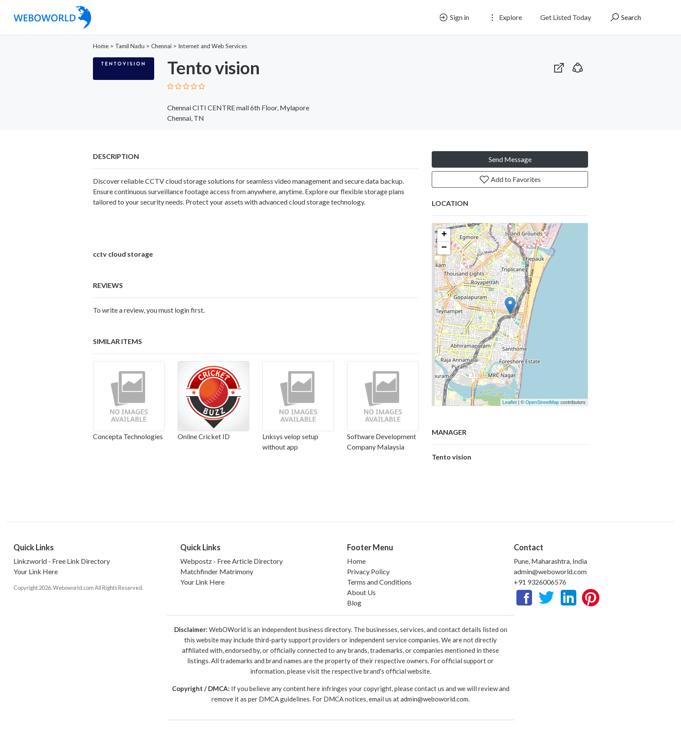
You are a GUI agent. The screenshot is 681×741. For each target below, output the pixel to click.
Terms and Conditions (379, 582)
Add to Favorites (510, 179)
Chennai (161, 46)
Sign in (453, 17)
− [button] (444, 248)
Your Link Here (35, 571)
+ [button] (444, 234)
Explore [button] (504, 17)
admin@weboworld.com (550, 571)
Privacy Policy (368, 571)
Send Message (510, 159)
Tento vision (451, 457)
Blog (354, 603)
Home (101, 46)
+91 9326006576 (540, 582)
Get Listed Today (565, 17)
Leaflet (509, 402)
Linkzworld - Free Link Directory (61, 561)
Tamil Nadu (130, 46)
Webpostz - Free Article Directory (231, 561)
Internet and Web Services (212, 46)
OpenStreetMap (542, 402)
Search (625, 17)
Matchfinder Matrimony (216, 571)
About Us (361, 592)
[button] (578, 66)
